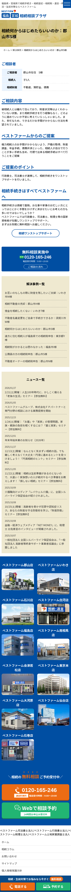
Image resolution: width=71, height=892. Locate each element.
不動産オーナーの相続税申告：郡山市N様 (29, 361)
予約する (53, 886)
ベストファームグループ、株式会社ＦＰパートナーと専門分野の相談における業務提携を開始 (35, 407)
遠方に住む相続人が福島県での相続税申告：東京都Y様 (35, 338)
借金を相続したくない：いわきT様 (25, 311)
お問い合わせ (9, 856)
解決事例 (17, 50)
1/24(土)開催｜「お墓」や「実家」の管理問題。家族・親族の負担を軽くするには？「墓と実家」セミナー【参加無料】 (35, 423)
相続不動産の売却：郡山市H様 (22, 304)
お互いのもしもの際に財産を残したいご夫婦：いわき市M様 (35, 294)
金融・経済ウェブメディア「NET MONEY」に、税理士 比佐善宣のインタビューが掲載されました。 (35, 525)
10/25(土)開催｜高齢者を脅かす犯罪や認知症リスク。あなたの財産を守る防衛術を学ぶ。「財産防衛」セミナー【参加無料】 (35, 508)
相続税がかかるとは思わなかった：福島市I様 (31, 347)
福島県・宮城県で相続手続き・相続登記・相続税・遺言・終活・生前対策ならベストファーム (33, 5)
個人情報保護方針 (12, 870)
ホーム (6, 50)
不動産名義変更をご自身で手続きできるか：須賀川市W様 (35, 320)
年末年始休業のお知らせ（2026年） (35, 438)
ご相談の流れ (35, 267)
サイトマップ (9, 863)
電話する (18, 886)
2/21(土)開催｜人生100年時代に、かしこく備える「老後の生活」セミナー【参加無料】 (35, 392)
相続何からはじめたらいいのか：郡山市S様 (30, 329)
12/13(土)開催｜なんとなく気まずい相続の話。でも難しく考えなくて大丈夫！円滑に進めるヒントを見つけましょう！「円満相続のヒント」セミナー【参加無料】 (35, 454)
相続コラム (8, 849)
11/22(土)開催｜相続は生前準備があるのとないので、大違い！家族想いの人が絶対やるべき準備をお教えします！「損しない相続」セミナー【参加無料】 (35, 475)
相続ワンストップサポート (35, 233)
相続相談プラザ (24, 15)
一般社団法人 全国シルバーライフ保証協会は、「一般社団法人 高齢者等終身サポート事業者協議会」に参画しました (35, 541)
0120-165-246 (37, 257)
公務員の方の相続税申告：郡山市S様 (26, 354)
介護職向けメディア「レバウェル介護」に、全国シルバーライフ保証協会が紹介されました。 (35, 492)
